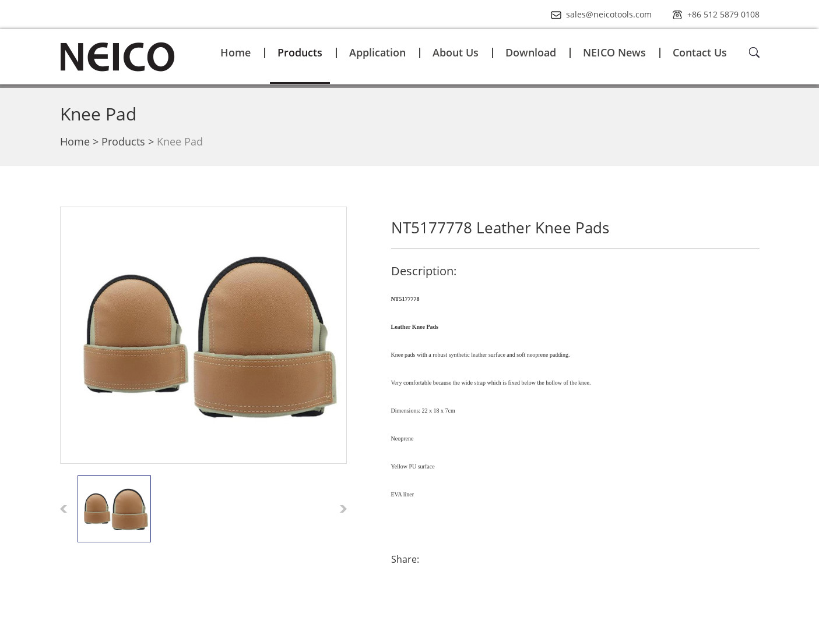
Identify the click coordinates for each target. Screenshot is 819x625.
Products (299, 52)
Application (377, 52)
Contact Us (700, 52)
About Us (456, 52)
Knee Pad (98, 114)
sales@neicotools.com (609, 14)
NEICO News (614, 52)
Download (530, 52)
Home (235, 52)
